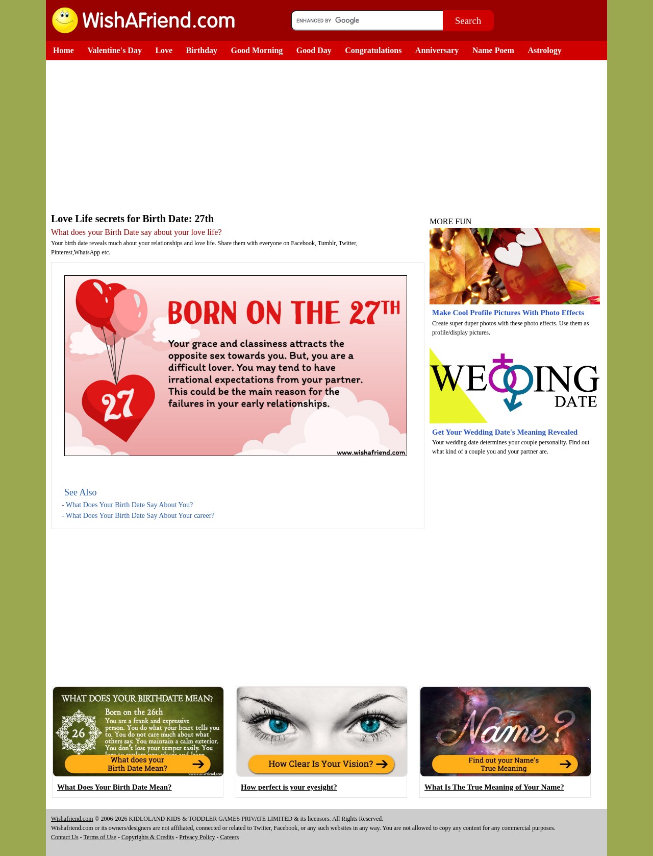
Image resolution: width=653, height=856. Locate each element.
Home (63, 50)
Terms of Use (99, 837)
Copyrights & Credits (147, 837)
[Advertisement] (237, 136)
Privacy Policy (197, 837)
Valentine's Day (114, 50)
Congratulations (373, 50)
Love (163, 50)
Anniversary (437, 50)
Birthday (201, 50)
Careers (229, 837)
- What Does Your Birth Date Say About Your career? (138, 515)
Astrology (544, 50)
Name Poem (493, 50)
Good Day (314, 50)
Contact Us (65, 837)
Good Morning (257, 50)
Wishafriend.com (72, 818)
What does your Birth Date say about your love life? (136, 232)
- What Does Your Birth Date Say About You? (127, 505)
